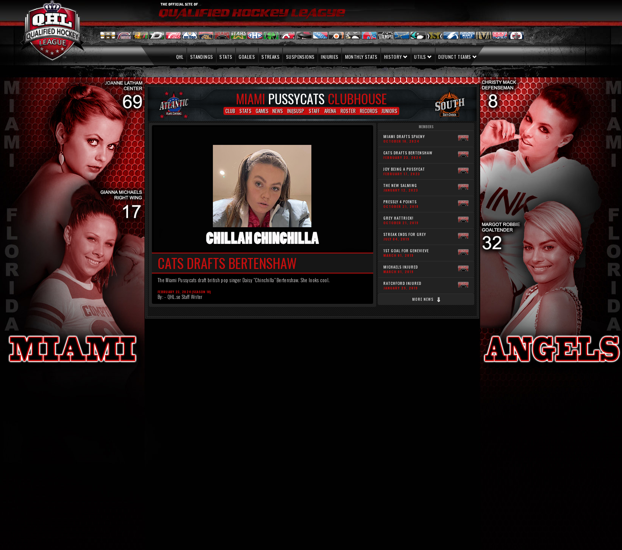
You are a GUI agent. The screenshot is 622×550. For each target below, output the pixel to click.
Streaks (270, 56)
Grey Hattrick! (401, 220)
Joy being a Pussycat (404, 171)
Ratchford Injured (402, 285)
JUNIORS (389, 111)
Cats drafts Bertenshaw (408, 154)
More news (426, 299)
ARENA (330, 111)
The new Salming (400, 187)
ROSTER (348, 111)
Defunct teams (457, 56)
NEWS (277, 111)
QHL (177, 56)
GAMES (262, 111)
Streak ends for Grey (404, 236)
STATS (245, 111)
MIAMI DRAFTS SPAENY (404, 138)
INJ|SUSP (295, 111)
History (396, 56)
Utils (423, 56)
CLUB (230, 111)
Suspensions (300, 56)
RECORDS (369, 111)
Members (426, 126)
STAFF (314, 111)
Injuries (329, 56)
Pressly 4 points (401, 203)
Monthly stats (361, 56)
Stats (225, 56)
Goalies (247, 56)
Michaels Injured (400, 269)
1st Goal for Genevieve (406, 252)
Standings (201, 56)
